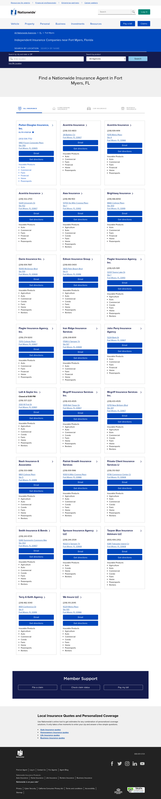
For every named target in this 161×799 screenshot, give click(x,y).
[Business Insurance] (132, 108)
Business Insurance (84, 778)
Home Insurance (37, 778)
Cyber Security (30, 788)
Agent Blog (64, 770)
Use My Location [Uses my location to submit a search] (20, 63)
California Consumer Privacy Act (50, 788)
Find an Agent (21, 770)
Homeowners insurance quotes (54, 732)
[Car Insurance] (98, 108)
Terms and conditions (74, 788)
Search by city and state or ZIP (26, 54)
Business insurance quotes (52, 738)
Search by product (93, 54)
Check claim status (85, 688)
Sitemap (19, 792)
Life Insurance (51, 778)
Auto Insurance (22, 778)
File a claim (44, 688)
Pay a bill (127, 23)
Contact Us (41, 770)
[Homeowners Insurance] (63, 108)
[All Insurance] (29, 108)
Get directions (36, 159)
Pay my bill (130, 688)
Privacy (19, 788)
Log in (144, 12)
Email (36, 153)
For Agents (52, 770)
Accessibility (90, 788)
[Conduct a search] (114, 11)
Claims (144, 23)
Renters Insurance (67, 778)
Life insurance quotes (50, 735)
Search (134, 58)
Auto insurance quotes (50, 729)
